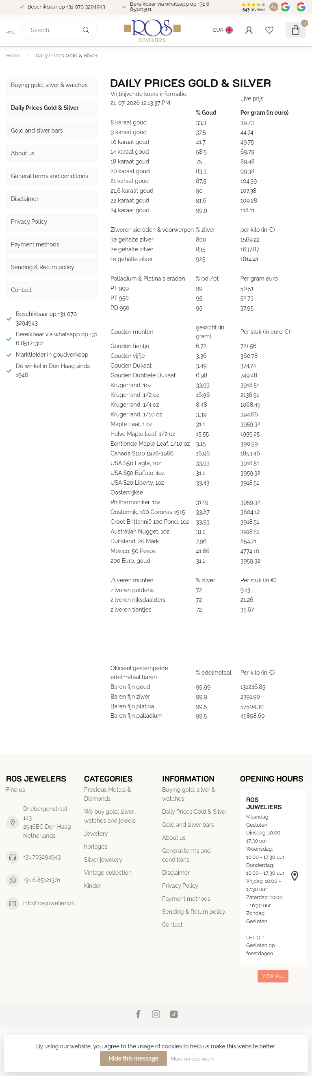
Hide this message (133, 1058)
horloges (95, 846)
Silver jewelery (103, 859)
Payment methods (35, 244)
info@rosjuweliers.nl (49, 903)
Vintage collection (108, 872)
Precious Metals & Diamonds (107, 794)
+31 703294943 (42, 857)
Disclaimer (25, 199)
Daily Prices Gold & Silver (67, 55)
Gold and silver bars (37, 130)
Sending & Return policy (42, 267)
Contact (21, 290)
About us (23, 153)
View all (273, 976)
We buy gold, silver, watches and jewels (110, 816)
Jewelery (96, 833)
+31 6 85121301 (42, 880)
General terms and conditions (49, 176)
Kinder (92, 885)
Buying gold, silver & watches (49, 85)
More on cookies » (192, 1059)
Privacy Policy (29, 221)
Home (14, 55)
